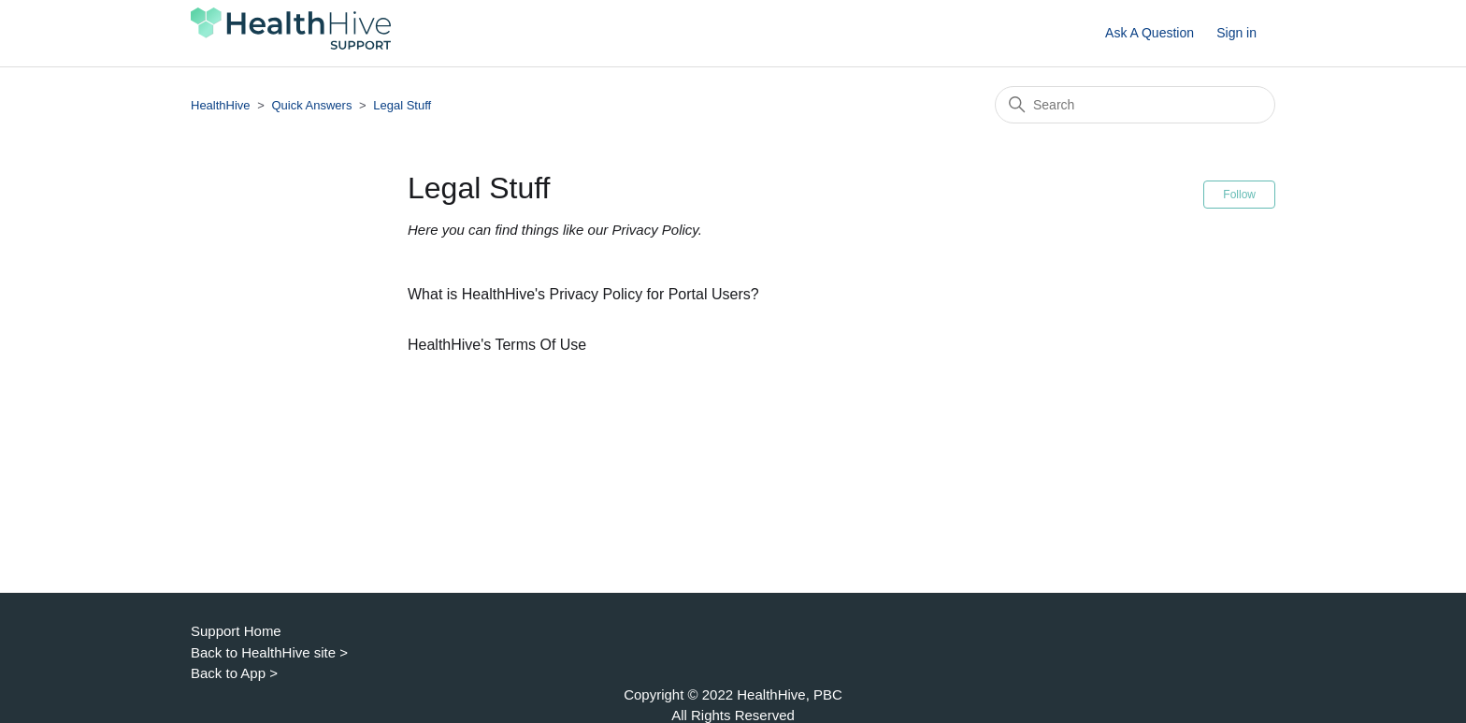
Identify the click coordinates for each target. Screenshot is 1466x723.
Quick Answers (311, 105)
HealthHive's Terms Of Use (497, 345)
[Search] (1135, 104)
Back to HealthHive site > (269, 652)
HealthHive (221, 105)
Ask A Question (1149, 32)
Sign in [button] (1236, 32)
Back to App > (234, 673)
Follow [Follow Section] (1239, 194)
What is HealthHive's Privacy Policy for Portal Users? (583, 294)
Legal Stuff (402, 105)
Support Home (236, 631)
